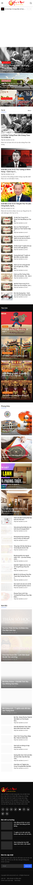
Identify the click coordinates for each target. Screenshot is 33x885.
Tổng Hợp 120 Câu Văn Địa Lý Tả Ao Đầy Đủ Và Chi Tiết (22, 547)
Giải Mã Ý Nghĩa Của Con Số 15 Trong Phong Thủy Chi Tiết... (22, 566)
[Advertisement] (16, 28)
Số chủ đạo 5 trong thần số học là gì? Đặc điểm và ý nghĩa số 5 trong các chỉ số (15, 9)
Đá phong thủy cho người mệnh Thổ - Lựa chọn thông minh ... (22, 557)
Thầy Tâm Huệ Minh (6, 70)
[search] (31, 3)
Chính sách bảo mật (7, 880)
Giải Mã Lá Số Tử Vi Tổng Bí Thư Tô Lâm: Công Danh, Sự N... (16, 205)
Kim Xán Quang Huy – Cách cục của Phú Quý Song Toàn (22, 294)
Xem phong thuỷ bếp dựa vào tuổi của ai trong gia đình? (22, 528)
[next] (30, 9)
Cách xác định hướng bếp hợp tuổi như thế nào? (23, 518)
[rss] (7, 813)
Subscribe (28, 866)
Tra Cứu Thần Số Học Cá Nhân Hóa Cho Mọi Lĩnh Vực (15, 629)
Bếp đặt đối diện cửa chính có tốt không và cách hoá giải (14, 510)
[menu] (2, 3)
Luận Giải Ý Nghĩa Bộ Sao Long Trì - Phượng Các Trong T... (8, 102)
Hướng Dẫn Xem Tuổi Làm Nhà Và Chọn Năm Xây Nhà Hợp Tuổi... (23, 756)
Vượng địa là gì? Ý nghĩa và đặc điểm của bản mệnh (22, 256)
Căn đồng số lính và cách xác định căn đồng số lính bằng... (22, 824)
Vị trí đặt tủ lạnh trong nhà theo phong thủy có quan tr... (14, 483)
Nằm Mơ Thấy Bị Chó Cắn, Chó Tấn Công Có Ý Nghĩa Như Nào (16, 84)
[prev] (28, 9)
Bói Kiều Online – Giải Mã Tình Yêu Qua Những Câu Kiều (15, 683)
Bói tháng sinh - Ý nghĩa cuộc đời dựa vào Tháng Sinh (16, 709)
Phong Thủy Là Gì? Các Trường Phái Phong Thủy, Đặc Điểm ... (23, 595)
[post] (16, 60)
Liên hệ (3, 878)
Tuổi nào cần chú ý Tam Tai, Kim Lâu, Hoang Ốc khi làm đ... (16, 430)
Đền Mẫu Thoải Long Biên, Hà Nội (14, 356)
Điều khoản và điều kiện (14, 878)
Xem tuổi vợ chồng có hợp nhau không (21, 746)
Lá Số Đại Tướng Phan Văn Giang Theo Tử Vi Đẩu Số (15, 136)
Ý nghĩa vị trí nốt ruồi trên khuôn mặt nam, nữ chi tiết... (23, 833)
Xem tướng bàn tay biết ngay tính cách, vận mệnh (22, 843)
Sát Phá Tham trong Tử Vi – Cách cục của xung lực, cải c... (23, 284)
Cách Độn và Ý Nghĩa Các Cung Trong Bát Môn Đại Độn (22, 765)
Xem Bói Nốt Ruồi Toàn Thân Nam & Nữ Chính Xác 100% (22, 727)
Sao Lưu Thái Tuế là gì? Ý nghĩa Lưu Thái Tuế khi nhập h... (22, 228)
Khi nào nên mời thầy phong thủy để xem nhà (15, 456)
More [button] (29, 110)
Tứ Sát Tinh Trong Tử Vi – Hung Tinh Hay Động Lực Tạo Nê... (22, 219)
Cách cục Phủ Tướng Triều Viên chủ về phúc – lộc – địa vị (22, 275)
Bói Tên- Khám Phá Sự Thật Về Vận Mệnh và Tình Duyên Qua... (23, 718)
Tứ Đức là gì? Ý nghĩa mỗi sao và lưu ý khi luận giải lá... (22, 246)
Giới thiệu (17, 880)
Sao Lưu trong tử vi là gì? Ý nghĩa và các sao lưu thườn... (22, 237)
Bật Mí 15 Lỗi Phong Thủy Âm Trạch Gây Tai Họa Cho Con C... (22, 576)
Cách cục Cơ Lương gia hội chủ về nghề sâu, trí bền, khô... (22, 266)
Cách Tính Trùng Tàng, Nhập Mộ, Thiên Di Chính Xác (22, 737)
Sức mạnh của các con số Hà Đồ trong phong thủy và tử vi (22, 584)
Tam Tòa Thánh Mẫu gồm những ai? (15, 395)
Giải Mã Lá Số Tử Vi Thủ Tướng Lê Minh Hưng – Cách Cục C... (16, 171)
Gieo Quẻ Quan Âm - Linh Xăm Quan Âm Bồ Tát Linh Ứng (16, 656)
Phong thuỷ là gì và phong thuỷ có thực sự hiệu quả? (21, 537)
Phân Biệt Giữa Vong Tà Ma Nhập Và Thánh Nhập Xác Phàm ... (25, 102)
